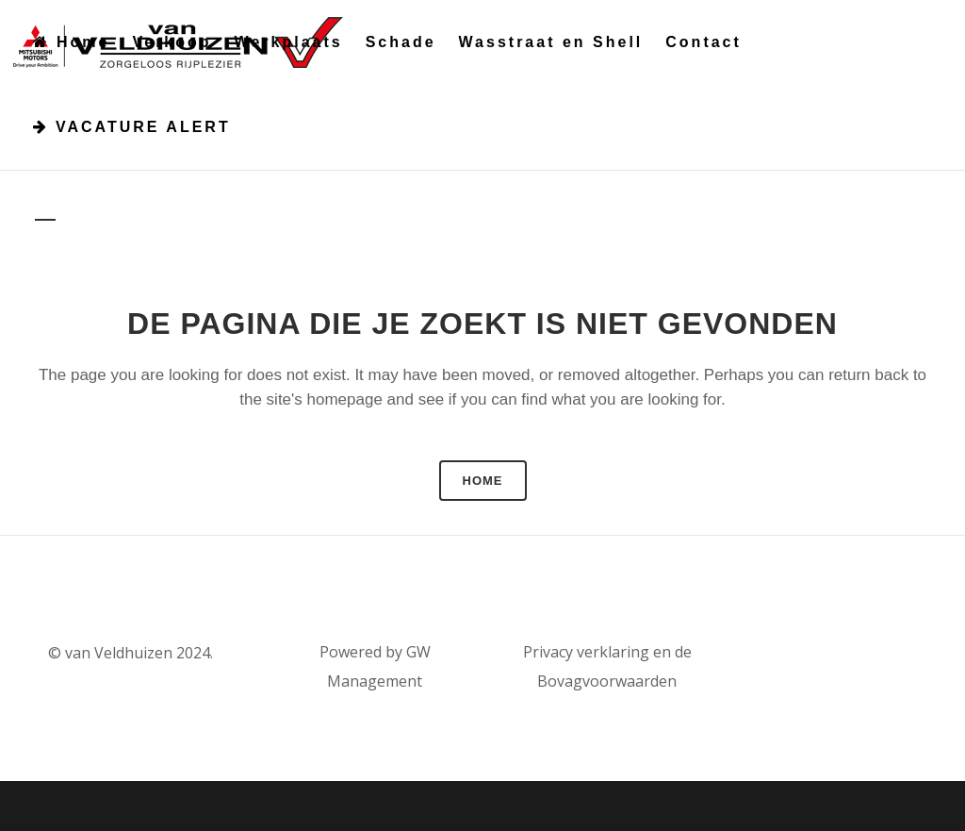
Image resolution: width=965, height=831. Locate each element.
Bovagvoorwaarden (607, 681)
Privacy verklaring (586, 651)
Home (483, 481)
